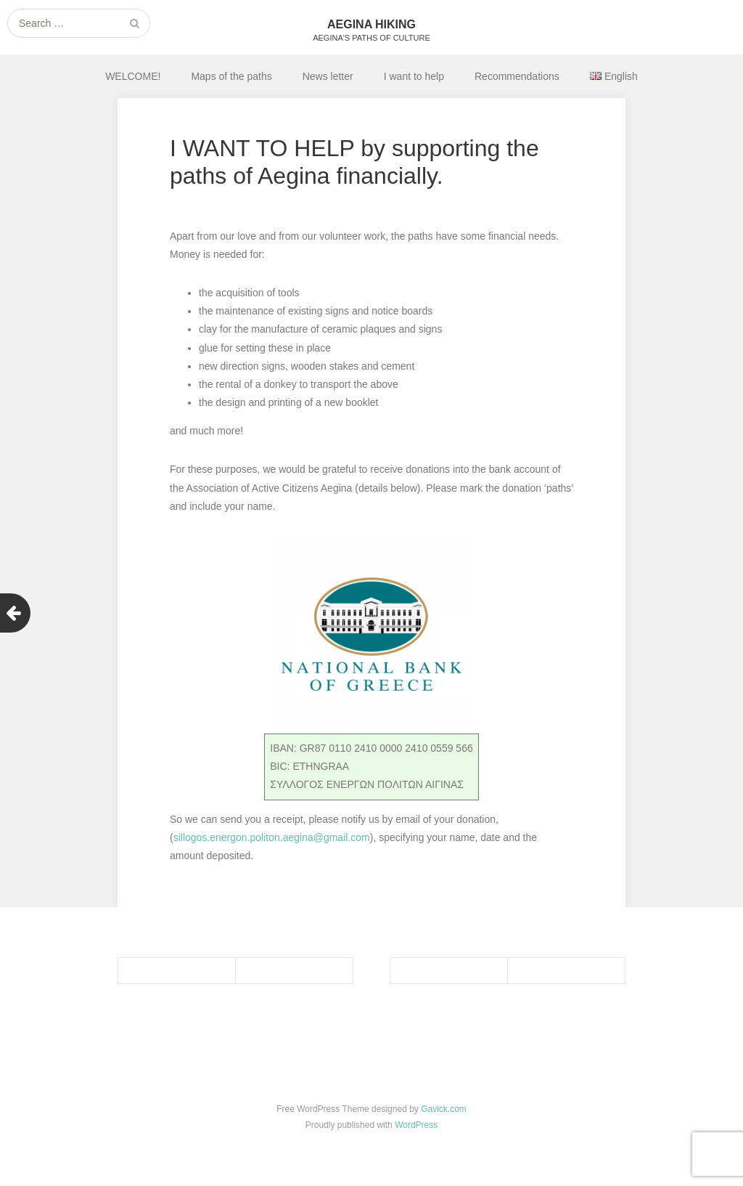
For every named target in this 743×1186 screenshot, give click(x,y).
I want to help (414, 76)
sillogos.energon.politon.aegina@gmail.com (271, 837)
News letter (328, 76)
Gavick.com (444, 1109)
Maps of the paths (231, 76)
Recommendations (517, 76)
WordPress (416, 1125)
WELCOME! (132, 76)
